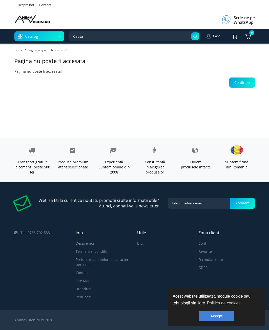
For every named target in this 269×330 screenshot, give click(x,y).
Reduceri (83, 297)
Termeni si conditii (91, 251)
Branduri (83, 288)
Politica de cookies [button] (224, 303)
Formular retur (210, 259)
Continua (242, 82)
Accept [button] (216, 316)
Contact (45, 5)
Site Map (83, 280)
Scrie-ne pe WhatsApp (244, 20)
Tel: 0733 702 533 (32, 232)
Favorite (205, 251)
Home (18, 50)
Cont (202, 243)
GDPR (203, 267)
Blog (140, 243)
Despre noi (26, 5)
